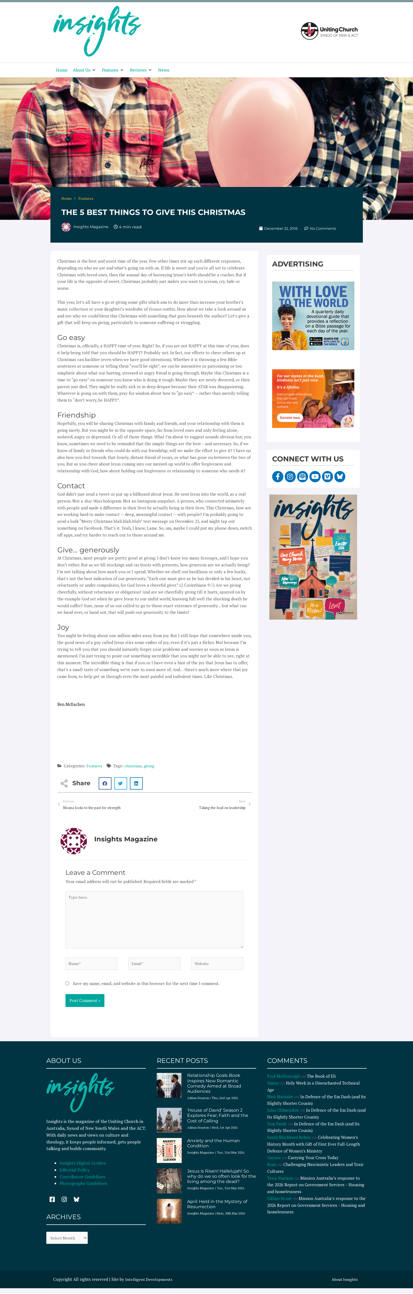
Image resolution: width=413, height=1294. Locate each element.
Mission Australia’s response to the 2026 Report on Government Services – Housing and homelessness (315, 1189)
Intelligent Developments (149, 1285)
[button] (84, 70)
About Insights (344, 1285)
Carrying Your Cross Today (313, 1162)
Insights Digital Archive (82, 1168)
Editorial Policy (75, 1175)
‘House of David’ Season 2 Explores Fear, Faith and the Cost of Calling (217, 1120)
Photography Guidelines (83, 1188)
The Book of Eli (321, 1081)
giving (150, 765)
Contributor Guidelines (82, 1182)
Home (66, 198)
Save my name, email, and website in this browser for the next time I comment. (146, 988)
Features (85, 198)
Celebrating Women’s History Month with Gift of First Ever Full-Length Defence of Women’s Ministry (313, 1149)
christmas (134, 765)
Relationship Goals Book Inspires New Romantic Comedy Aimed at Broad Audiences (214, 1088)
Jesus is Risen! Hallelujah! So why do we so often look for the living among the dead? (221, 1181)
